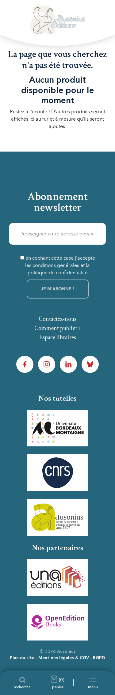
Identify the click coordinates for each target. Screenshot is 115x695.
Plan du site (22, 658)
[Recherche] (22, 682)
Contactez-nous (57, 319)
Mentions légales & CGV (63, 658)
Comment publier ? (57, 328)
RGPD (99, 658)
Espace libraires (57, 337)
